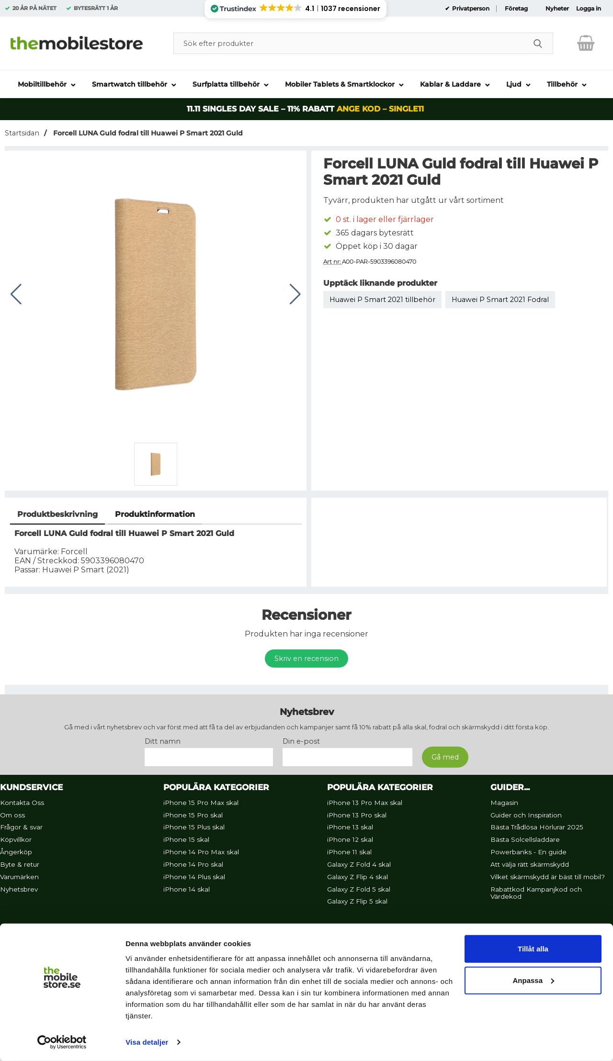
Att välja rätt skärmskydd (529, 864)
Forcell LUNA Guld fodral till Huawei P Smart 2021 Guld (147, 133)
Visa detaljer (146, 1042)
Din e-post (301, 741)
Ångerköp (16, 852)
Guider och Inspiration (526, 815)
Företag (516, 8)
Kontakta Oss (22, 802)
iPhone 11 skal (349, 852)
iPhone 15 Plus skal (194, 827)
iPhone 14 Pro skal (193, 864)
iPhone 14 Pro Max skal (201, 852)
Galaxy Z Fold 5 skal (358, 889)
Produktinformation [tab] (155, 514)
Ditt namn (163, 741)
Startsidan (22, 133)
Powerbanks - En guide (528, 852)
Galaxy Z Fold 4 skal (359, 864)
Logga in (588, 8)
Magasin (504, 802)
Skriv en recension (306, 658)
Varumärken (19, 877)
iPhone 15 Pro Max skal (200, 802)
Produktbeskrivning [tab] (57, 514)
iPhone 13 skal (350, 827)
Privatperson (470, 8)
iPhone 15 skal (186, 839)
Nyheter (557, 8)
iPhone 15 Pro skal (193, 815)
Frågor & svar (21, 827)
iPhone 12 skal (350, 839)
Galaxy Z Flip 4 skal (357, 877)
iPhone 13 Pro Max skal (364, 802)
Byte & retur (19, 864)
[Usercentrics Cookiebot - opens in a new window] (62, 1042)
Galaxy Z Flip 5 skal (357, 901)
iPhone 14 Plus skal (194, 877)
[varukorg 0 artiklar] (585, 43)
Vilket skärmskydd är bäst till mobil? (547, 877)
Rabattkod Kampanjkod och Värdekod (536, 893)
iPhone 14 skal (186, 889)
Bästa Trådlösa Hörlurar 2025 (536, 827)
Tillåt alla (533, 949)
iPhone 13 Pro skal (356, 815)
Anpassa (533, 980)
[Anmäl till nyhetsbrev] (445, 757)
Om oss (12, 815)
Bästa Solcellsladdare (525, 839)
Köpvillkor (16, 839)
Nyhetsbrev (19, 889)
